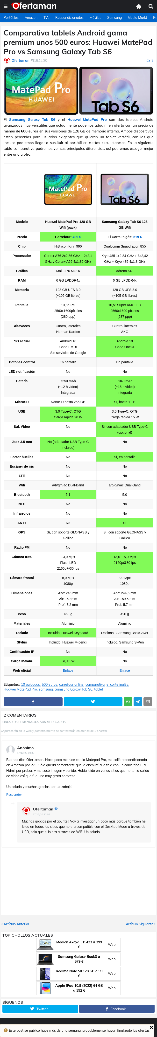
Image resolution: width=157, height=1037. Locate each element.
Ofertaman (43, 809)
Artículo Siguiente (139, 924)
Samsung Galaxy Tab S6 (32, 119)
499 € (76, 237)
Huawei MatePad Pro (87, 119)
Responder (14, 794)
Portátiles (11, 17)
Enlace (68, 670)
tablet (98, 689)
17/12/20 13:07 (41, 814)
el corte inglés (117, 684)
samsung (46, 689)
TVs (46, 17)
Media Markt (137, 17)
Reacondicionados (69, 17)
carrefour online (71, 684)
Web (111, 944)
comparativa (95, 684)
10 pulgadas (30, 684)
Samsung (114, 17)
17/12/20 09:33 (25, 752)
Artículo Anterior (16, 924)
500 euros (49, 684)
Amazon (31, 17)
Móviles (95, 17)
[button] (5, 6)
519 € (137, 237)
